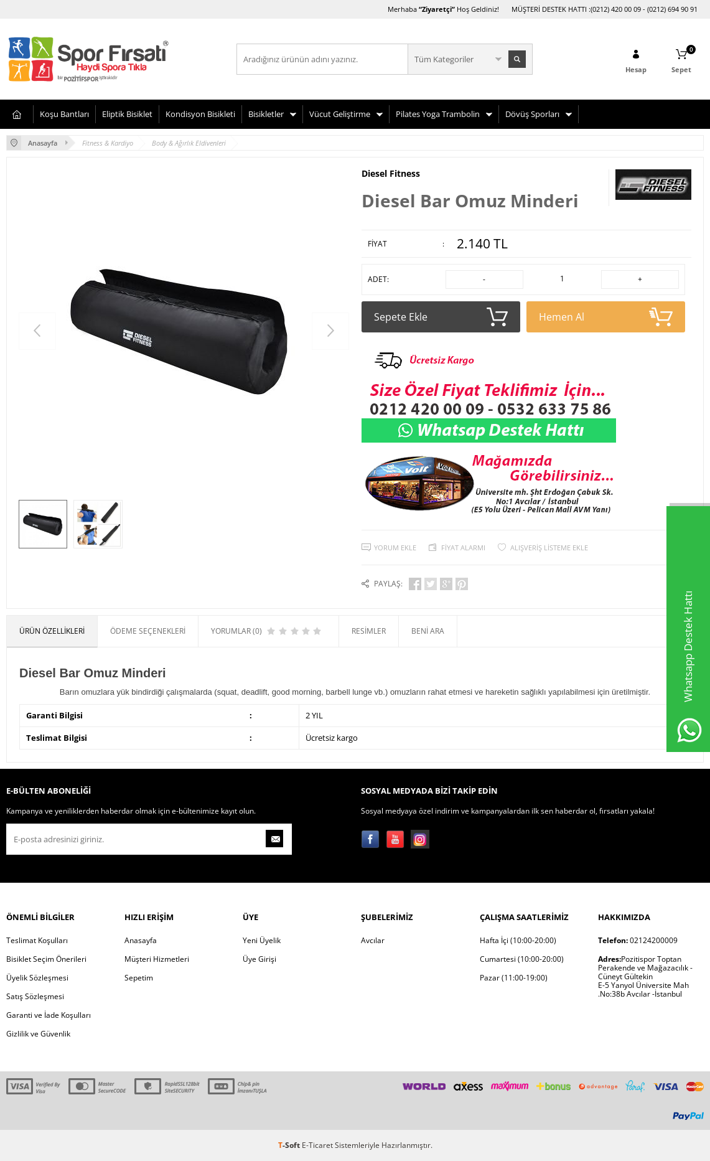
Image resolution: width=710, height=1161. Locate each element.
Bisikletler (266, 114)
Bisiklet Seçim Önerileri (46, 959)
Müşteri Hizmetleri (156, 959)
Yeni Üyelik (262, 940)
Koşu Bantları (64, 114)
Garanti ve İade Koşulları (48, 1015)
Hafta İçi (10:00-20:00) (518, 940)
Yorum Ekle (395, 547)
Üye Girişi (259, 959)
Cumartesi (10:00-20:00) (522, 959)
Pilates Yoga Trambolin (438, 114)
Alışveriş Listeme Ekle (549, 547)
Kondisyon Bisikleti (200, 114)
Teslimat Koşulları (37, 940)
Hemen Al (606, 316)
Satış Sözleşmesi (35, 996)
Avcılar (373, 940)
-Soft (290, 1145)
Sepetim (138, 977)
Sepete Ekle (441, 316)
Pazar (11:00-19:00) (514, 977)
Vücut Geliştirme (339, 114)
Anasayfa (140, 940)
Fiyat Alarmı (463, 547)
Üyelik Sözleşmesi (37, 977)
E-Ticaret (317, 1145)
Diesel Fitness (391, 173)
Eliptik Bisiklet (127, 114)
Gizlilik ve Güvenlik (38, 1033)
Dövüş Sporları (532, 114)
